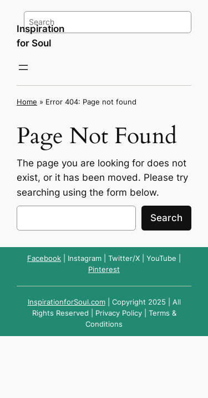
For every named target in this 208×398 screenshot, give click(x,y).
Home (27, 102)
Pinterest (104, 269)
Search (166, 217)
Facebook (44, 258)
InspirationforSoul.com (66, 302)
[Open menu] (23, 67)
